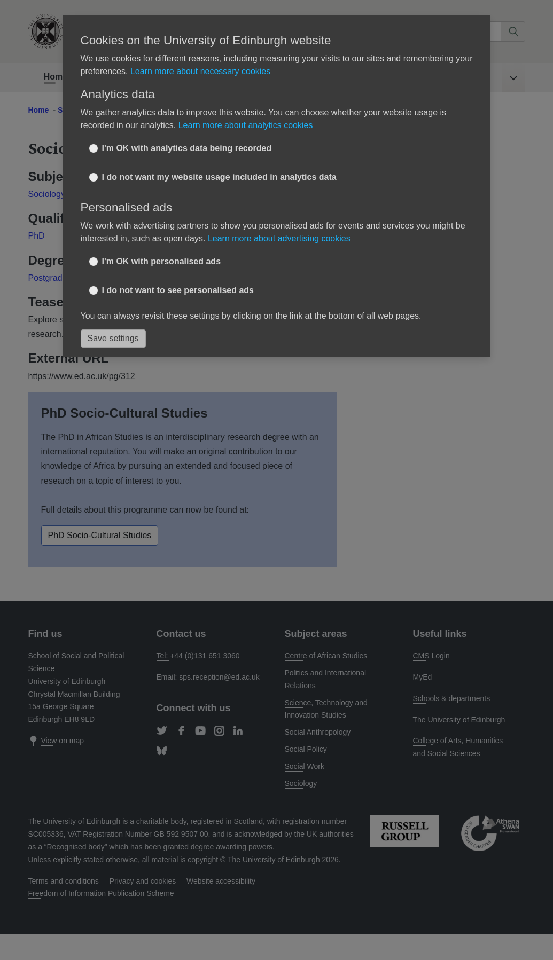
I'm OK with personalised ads (161, 261)
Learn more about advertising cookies (279, 238)
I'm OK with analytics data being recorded (187, 148)
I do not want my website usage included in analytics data (219, 177)
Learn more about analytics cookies (245, 125)
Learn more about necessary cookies (200, 71)
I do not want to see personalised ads (178, 290)
